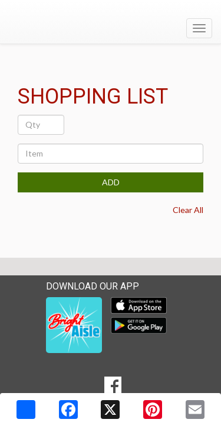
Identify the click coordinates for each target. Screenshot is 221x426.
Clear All (188, 210)
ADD (111, 182)
